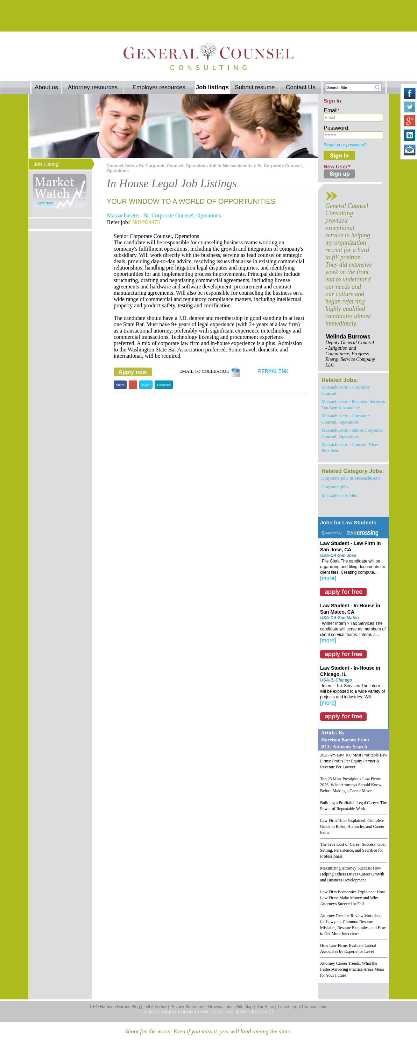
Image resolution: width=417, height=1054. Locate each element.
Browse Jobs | (221, 1006)
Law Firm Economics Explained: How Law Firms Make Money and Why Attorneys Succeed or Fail (352, 897)
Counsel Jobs (120, 165)
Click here (45, 203)
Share (120, 385)
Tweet (146, 385)
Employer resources (159, 87)
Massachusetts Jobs (339, 495)
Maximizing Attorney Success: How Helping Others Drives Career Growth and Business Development (352, 874)
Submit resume (255, 87)
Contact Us (300, 87)
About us (46, 87)
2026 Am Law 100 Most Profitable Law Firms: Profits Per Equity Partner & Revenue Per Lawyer (353, 761)
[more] (328, 578)
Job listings (212, 87)
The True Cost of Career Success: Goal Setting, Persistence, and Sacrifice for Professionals (353, 850)
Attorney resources (93, 87)
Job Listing (46, 164)
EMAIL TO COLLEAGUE (209, 371)
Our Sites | (266, 1006)
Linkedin (164, 385)
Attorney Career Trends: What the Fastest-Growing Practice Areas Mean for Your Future (352, 969)
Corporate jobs (334, 486)
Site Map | (245, 1006)
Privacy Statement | (188, 1006)
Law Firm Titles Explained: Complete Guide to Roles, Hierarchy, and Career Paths (352, 826)
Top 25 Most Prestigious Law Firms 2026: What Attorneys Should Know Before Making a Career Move (350, 784)
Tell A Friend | (156, 1006)
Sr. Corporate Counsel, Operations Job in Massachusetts (196, 165)
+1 (133, 385)
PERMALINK (273, 372)
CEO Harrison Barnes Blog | (116, 1006)
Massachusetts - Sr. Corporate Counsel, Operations (164, 215)
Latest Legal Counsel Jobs (302, 1006)
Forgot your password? (345, 144)
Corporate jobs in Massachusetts (351, 478)
